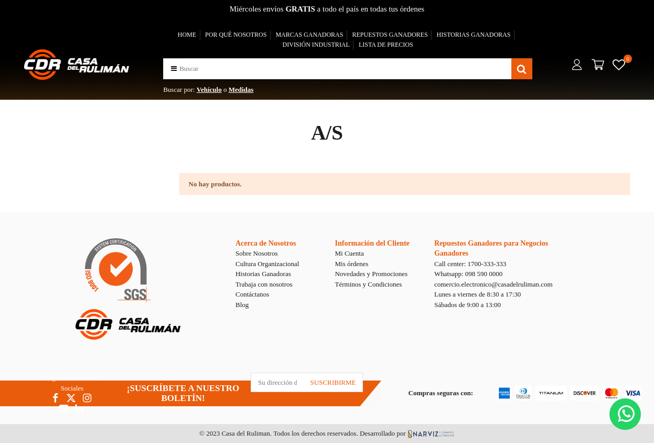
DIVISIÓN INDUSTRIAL (316, 44)
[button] (174, 68)
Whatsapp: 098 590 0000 (468, 274)
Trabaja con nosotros (264, 284)
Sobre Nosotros (256, 253)
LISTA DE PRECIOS (386, 44)
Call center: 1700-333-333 (470, 264)
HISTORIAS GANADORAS (474, 34)
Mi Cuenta (349, 253)
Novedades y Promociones (371, 274)
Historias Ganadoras (263, 274)
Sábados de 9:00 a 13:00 (467, 305)
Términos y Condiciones (368, 284)
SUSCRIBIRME (333, 382)
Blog (242, 305)
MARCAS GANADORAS (309, 34)
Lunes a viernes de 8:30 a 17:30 (477, 294)
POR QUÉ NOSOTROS (235, 34)
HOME (187, 34)
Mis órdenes (351, 264)
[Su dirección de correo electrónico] (277, 382)
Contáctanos (252, 294)
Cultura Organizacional (267, 264)
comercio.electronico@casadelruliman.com (493, 284)
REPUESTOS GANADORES (389, 34)
